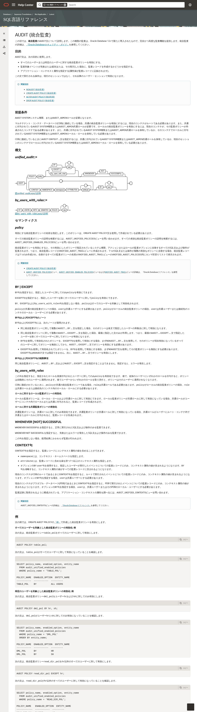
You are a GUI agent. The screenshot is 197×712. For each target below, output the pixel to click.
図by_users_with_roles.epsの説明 (78, 205)
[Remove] (64, 4)
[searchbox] (126, 4)
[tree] (31, 162)
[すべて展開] (4, 40)
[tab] (120, 564)
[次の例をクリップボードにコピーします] (184, 564)
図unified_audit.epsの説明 (75, 185)
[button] (13, 5)
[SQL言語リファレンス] (4, 47)
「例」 (104, 546)
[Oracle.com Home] (6, 5)
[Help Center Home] (25, 5)
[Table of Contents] (4, 33)
